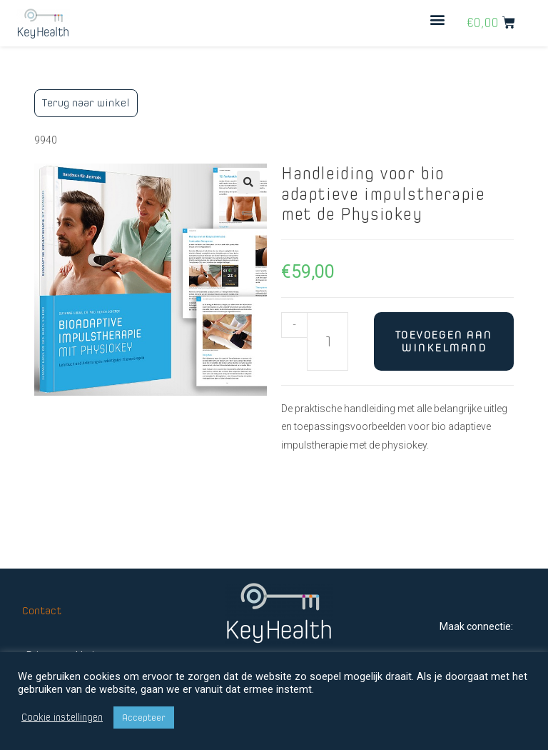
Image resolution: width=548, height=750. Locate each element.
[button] (438, 19)
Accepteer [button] (144, 717)
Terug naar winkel (86, 102)
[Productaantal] (327, 341)
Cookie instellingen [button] (62, 717)
